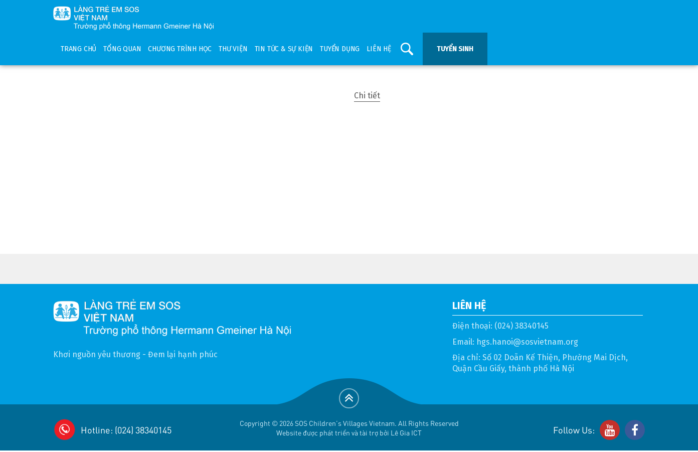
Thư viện (233, 49)
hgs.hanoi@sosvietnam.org (527, 342)
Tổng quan (122, 49)
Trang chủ (78, 49)
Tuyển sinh (455, 49)
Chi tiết (367, 95)
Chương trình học (180, 49)
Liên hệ (379, 49)
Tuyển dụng (340, 49)
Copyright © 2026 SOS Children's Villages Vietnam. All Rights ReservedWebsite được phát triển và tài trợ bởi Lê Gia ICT (349, 427)
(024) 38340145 (521, 326)
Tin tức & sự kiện (284, 49)
